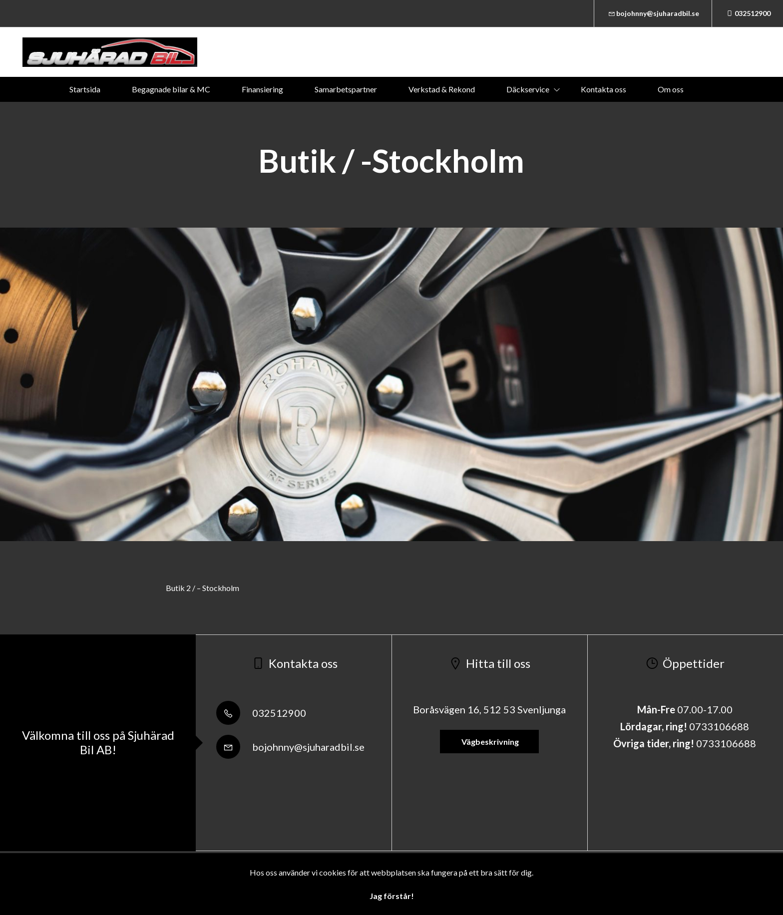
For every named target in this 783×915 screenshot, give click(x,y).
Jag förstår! (392, 896)
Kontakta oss (603, 89)
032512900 (748, 13)
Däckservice (527, 89)
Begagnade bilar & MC (171, 89)
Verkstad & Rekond (441, 89)
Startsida (84, 89)
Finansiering (262, 89)
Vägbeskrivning (489, 741)
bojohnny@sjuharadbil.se (653, 13)
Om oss (671, 89)
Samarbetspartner (346, 89)
